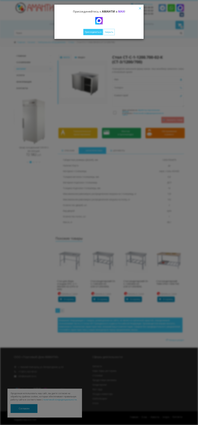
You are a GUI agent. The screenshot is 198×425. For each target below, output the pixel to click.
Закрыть (109, 32)
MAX (121, 11)
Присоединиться (93, 32)
